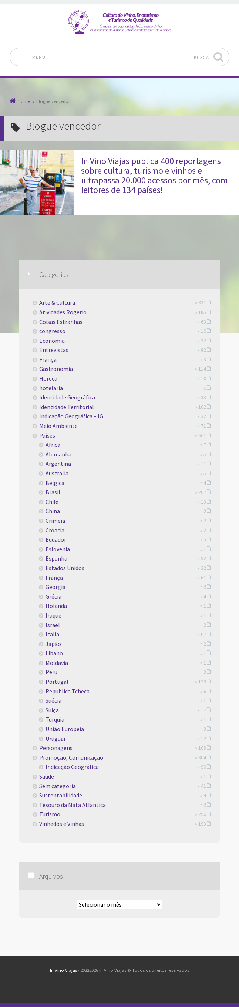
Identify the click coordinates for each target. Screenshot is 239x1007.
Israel (53, 625)
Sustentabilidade (60, 795)
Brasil (53, 492)
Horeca (48, 378)
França (48, 359)
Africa (53, 444)
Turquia (55, 719)
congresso (52, 331)
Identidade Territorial (66, 407)
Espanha (56, 558)
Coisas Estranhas (61, 321)
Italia (52, 634)
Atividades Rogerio (63, 312)
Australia (57, 473)
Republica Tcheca (68, 691)
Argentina (58, 463)
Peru (51, 672)
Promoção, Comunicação (71, 757)
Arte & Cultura (57, 302)
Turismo (49, 814)
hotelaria (51, 388)
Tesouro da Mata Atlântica (72, 805)
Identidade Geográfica (67, 397)
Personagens (56, 748)
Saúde (46, 776)
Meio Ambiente (58, 425)
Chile (52, 501)
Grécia (53, 596)
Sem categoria (57, 786)
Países (47, 435)
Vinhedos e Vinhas (61, 823)
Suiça (52, 710)
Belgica (55, 482)
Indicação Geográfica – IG (71, 416)
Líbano (54, 653)
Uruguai (55, 738)
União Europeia (65, 729)
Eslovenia (58, 549)
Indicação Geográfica (72, 766)
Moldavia (57, 662)
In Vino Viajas (63, 970)
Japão (53, 644)
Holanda (56, 605)
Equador (56, 539)
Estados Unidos (65, 568)
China (53, 511)
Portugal (57, 681)
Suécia (53, 700)
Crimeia (55, 520)
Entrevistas (53, 350)
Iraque (53, 615)
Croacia (55, 530)
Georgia (55, 587)
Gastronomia (56, 368)
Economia (52, 340)
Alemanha (58, 454)
